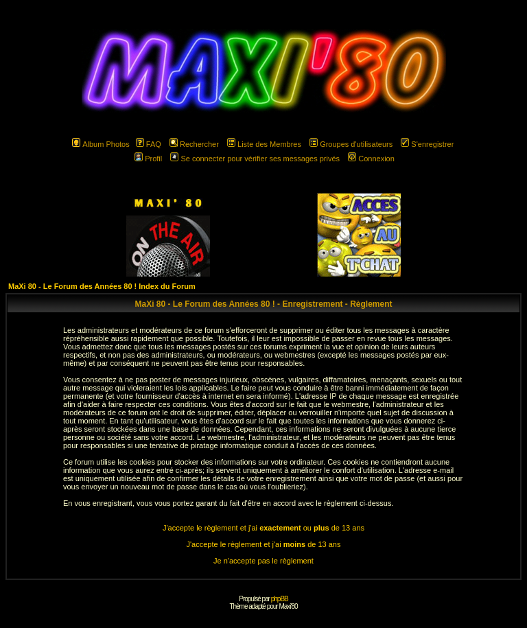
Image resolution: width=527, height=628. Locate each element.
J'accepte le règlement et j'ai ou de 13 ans (263, 528)
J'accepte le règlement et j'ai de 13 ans (264, 544)
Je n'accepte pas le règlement (263, 561)
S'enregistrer (427, 144)
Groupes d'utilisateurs (351, 144)
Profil (148, 158)
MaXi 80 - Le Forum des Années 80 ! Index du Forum (102, 286)
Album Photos (100, 144)
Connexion (371, 158)
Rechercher (194, 144)
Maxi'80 (288, 606)
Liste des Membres (264, 144)
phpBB (279, 599)
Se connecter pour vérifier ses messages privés (255, 158)
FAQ (148, 144)
